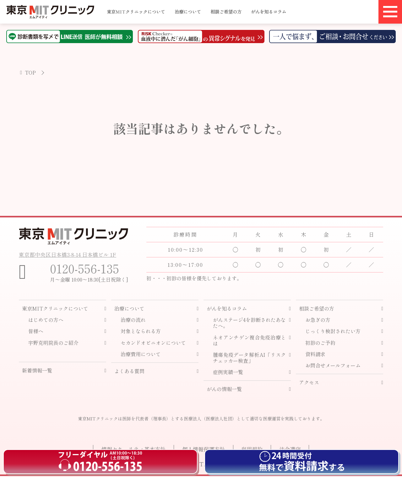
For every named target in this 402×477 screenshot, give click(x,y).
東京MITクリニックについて (136, 11)
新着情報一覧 (37, 371)
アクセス (309, 384)
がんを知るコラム (268, 11)
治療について (188, 11)
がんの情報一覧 (224, 390)
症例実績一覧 (228, 373)
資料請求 (315, 355)
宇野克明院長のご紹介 (53, 344)
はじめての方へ (45, 321)
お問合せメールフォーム (333, 366)
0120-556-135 (87, 268)
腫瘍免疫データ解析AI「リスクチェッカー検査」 (249, 359)
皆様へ (35, 332)
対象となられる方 (141, 332)
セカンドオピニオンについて (153, 344)
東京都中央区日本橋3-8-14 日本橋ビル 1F (70, 254)
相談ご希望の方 (226, 11)
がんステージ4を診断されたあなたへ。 (249, 324)
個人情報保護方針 (201, 450)
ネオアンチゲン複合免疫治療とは (249, 341)
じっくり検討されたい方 (333, 332)
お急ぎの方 (317, 321)
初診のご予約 (320, 344)
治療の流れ (133, 321)
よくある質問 (129, 372)
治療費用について (141, 355)
